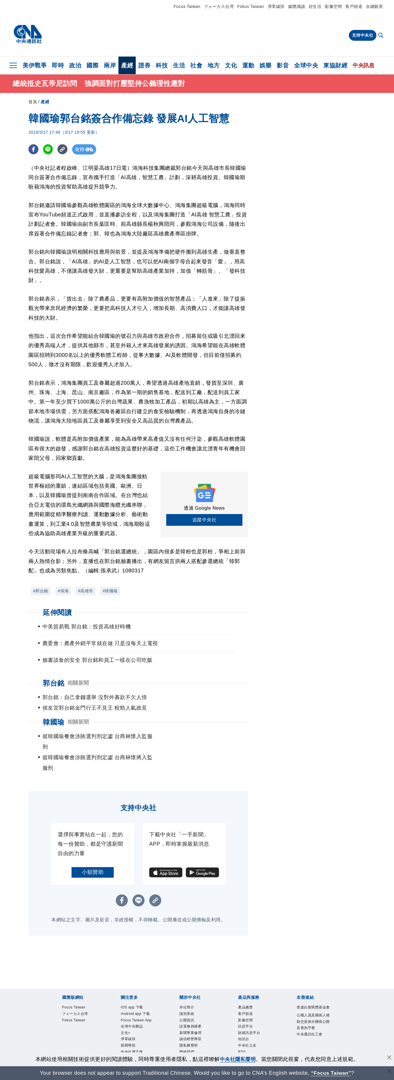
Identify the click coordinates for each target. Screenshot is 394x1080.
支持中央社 (362, 35)
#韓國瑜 (110, 591)
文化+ (126, 1013)
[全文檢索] (381, 36)
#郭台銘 (40, 591)
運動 (248, 65)
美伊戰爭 (35, 65)
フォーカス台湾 (219, 6)
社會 (196, 65)
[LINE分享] (48, 149)
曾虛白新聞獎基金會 (312, 989)
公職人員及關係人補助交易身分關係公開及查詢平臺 (312, 1007)
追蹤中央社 (204, 519)
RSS (242, 1033)
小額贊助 (92, 851)
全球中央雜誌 (133, 1006)
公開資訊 (187, 1000)
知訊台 (244, 1020)
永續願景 (374, 6)
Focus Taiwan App (137, 1000)
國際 (92, 65)
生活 (179, 65)
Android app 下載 (136, 993)
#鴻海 (63, 591)
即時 (58, 65)
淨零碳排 (276, 6)
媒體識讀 (296, 6)
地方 (214, 65)
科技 (162, 65)
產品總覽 (246, 986)
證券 (144, 65)
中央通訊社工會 (311, 1021)
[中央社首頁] (28, 34)
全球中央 (306, 65)
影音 (283, 65)
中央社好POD (133, 1039)
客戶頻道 (353, 6)
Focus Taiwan (187, 6)
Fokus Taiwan (250, 6)
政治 (75, 65)
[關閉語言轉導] (389, 1072)
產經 (127, 65)
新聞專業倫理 (191, 1013)
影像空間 (333, 6)
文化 (231, 65)
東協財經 (335, 65)
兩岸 (110, 65)
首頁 (32, 101)
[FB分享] (33, 149)
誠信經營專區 (191, 1020)
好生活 (315, 6)
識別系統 (187, 993)
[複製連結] (63, 149)
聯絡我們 (187, 1033)
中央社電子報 (133, 1033)
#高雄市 (85, 591)
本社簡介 (187, 986)
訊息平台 (246, 1006)
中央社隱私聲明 (238, 1059)
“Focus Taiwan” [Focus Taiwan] (331, 1073)
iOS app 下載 (133, 986)
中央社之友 (248, 1026)
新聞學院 (129, 1026)
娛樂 (265, 65)
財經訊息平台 (250, 1013)
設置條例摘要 (191, 1006)
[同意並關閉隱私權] (389, 1058)
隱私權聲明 (189, 1026)
